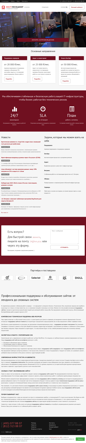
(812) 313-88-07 (79, 1)
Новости (33, 425)
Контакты (25, 1)
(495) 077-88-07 (67, 1)
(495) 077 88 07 (13, 423)
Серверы (64, 7)
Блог (18, 1)
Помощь (33, 423)
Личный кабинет (77, 7)
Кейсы (12, 1)
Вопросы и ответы (36, 429)
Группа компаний (75, 429)
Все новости (4, 214)
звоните (37, 239)
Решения (45, 7)
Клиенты (33, 427)
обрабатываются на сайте (55, 437)
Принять (80, 439)
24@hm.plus (38, 243)
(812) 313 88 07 (14, 427)
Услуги (26, 7)
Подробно (9, 79)
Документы (52, 425)
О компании (5, 1)
